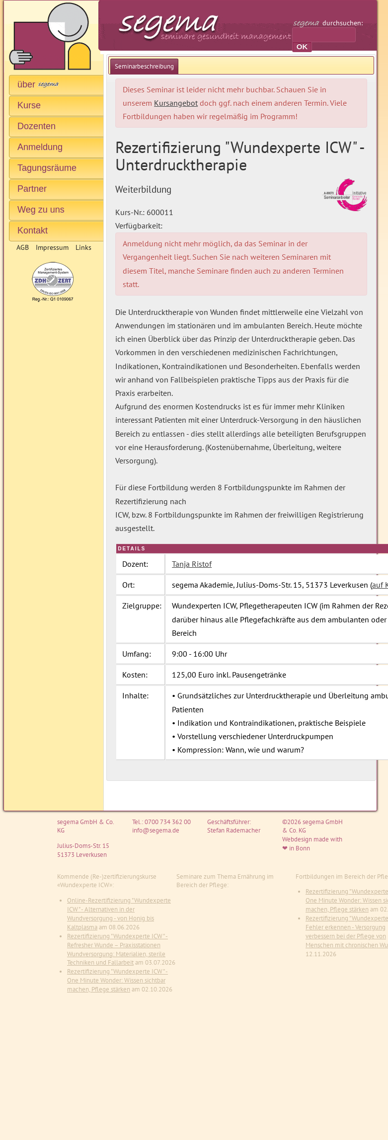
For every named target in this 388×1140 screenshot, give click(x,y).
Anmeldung (40, 147)
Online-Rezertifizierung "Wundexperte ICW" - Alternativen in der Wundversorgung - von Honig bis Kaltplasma (119, 913)
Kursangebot (176, 103)
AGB (22, 247)
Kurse (29, 105)
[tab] (144, 66)
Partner (32, 189)
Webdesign (297, 839)
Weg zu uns (41, 210)
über (38, 84)
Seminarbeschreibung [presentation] (144, 66)
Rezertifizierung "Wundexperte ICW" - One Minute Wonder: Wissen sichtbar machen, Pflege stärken (117, 980)
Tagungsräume (47, 168)
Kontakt (32, 230)
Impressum (52, 247)
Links (83, 247)
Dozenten (36, 126)
